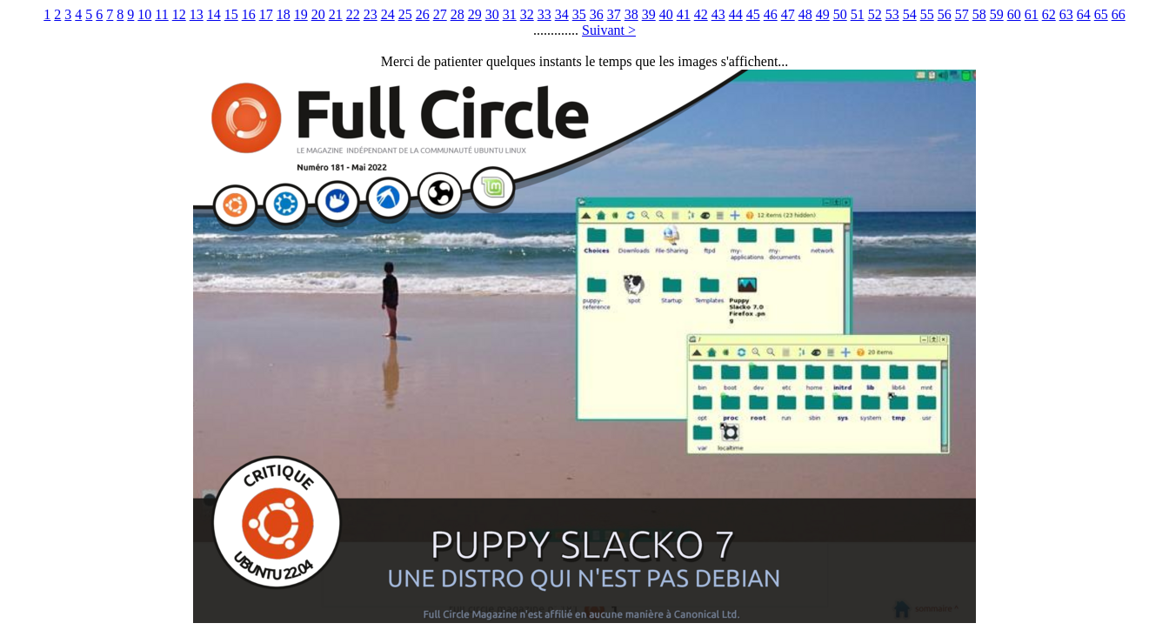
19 (301, 14)
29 (475, 14)
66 (1119, 14)
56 (945, 14)
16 (249, 14)
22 (353, 14)
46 (771, 14)
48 (805, 14)
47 (788, 14)
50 (840, 14)
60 (1014, 14)
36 (597, 14)
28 (457, 14)
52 (875, 14)
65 (1101, 14)
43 (718, 14)
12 (179, 14)
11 (161, 14)
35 (579, 14)
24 (388, 14)
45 (753, 14)
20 (318, 14)
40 (666, 14)
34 (562, 14)
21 (336, 14)
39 (649, 14)
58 (979, 14)
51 (858, 14)
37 (614, 14)
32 (527, 14)
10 (144, 14)
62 (1049, 14)
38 (631, 14)
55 (927, 14)
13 (197, 14)
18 (284, 14)
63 (1066, 14)
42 (701, 14)
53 (892, 14)
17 (266, 14)
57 (962, 14)
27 (440, 14)
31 (510, 14)
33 (544, 14)
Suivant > (609, 30)
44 (736, 14)
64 (1084, 14)
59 (997, 14)
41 (684, 14)
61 (1032, 14)
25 (405, 14)
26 (423, 14)
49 (823, 14)
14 (214, 14)
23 (370, 14)
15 (231, 14)
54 (910, 14)
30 (492, 14)
